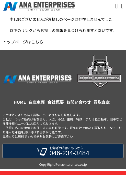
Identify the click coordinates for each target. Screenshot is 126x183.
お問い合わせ (78, 102)
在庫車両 (36, 102)
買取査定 (101, 102)
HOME (20, 102)
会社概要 (55, 102)
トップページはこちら (23, 42)
